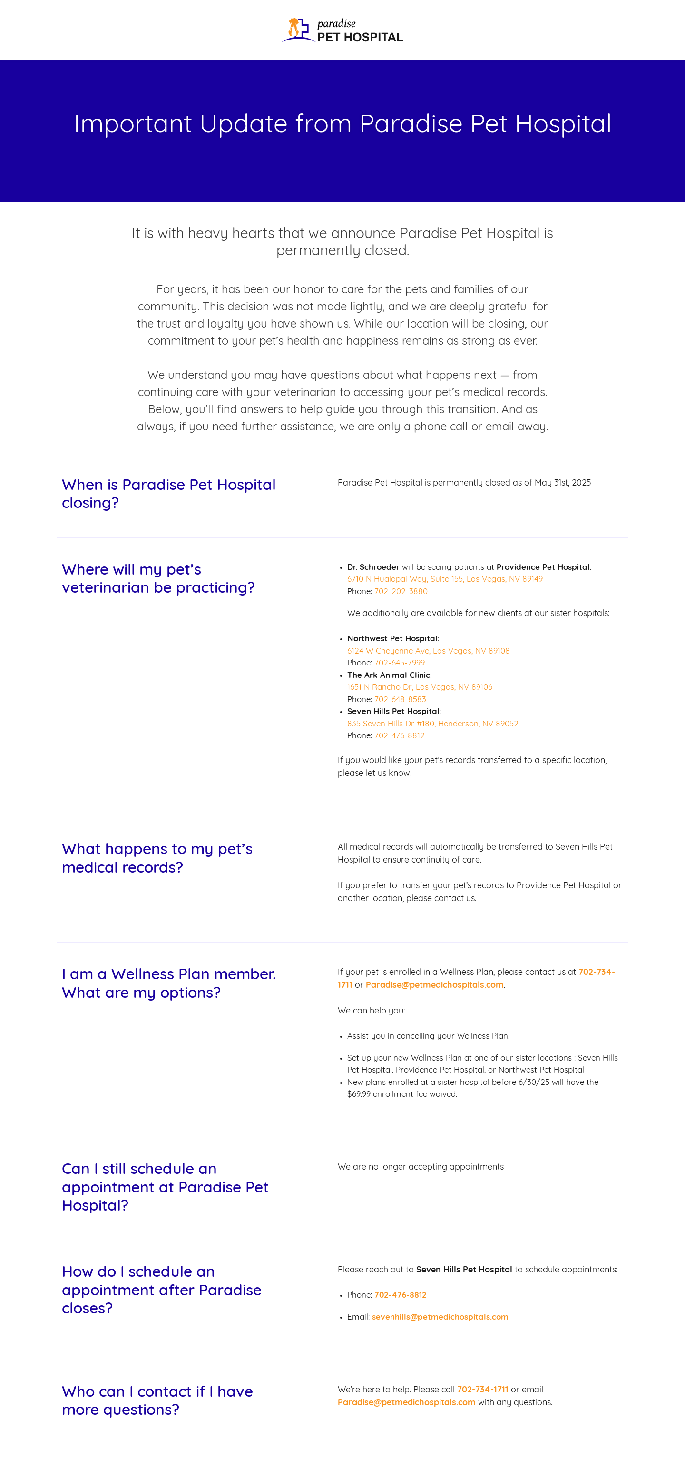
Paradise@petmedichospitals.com (435, 985)
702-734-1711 (483, 1390)
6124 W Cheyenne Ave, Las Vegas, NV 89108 (428, 651)
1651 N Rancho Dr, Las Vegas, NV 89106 (419, 688)
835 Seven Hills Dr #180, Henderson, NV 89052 (433, 724)
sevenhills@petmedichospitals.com (440, 1317)
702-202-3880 (401, 592)
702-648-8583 (400, 700)
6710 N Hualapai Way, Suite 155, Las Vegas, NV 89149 (445, 580)
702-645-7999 (399, 663)
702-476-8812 (399, 736)
